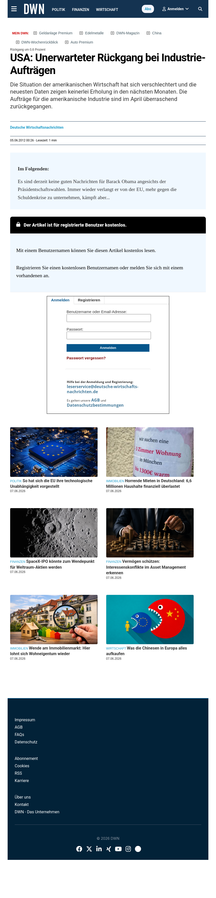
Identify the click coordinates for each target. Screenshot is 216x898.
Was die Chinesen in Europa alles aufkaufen (146, 651)
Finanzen (80, 10)
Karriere (22, 780)
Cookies (22, 765)
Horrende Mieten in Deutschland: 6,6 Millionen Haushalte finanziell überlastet (149, 483)
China (157, 33)
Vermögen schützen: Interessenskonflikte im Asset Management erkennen (146, 567)
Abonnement (26, 758)
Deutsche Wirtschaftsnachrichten (37, 127)
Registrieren (89, 300)
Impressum (25, 719)
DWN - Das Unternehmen (37, 811)
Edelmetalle (94, 33)
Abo (148, 9)
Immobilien (115, 481)
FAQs (19, 734)
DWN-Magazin (128, 33)
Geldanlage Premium (56, 33)
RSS (18, 773)
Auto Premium (82, 42)
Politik (58, 10)
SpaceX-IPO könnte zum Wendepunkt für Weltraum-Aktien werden (52, 564)
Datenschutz (26, 742)
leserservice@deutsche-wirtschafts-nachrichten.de (102, 389)
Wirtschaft (107, 10)
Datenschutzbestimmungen (95, 405)
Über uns (23, 797)
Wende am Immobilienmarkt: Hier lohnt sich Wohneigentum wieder (50, 651)
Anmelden (60, 300)
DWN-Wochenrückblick (39, 42)
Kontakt (22, 804)
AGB (95, 400)
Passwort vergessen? (86, 358)
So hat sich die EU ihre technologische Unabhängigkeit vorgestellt (51, 483)
